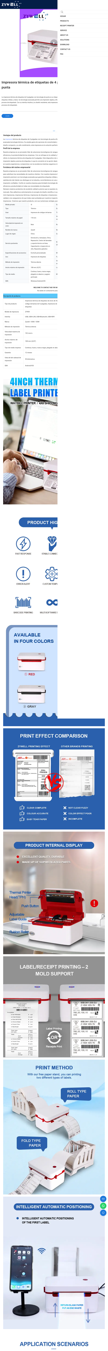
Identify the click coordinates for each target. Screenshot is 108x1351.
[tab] (54, 130)
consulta (7, 116)
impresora (8, 139)
